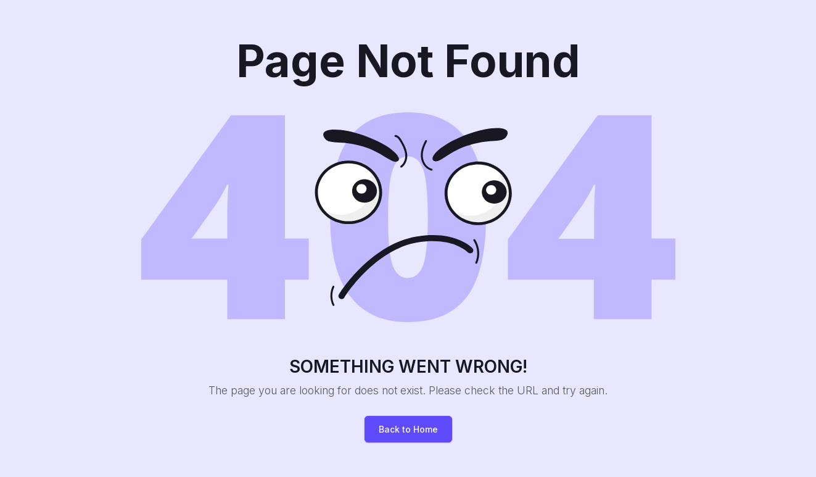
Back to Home (408, 429)
